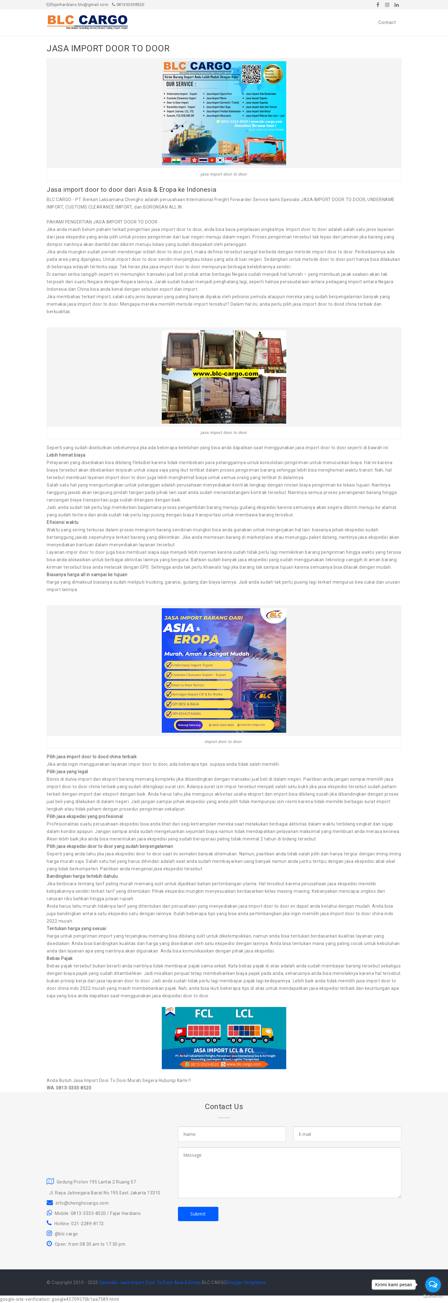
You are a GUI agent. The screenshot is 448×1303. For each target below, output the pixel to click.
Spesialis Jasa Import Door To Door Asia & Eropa (150, 1282)
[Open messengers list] (433, 1284)
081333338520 (128, 4)
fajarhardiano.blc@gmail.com (77, 4)
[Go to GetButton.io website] (433, 1297)
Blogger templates (246, 1282)
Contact (387, 22)
